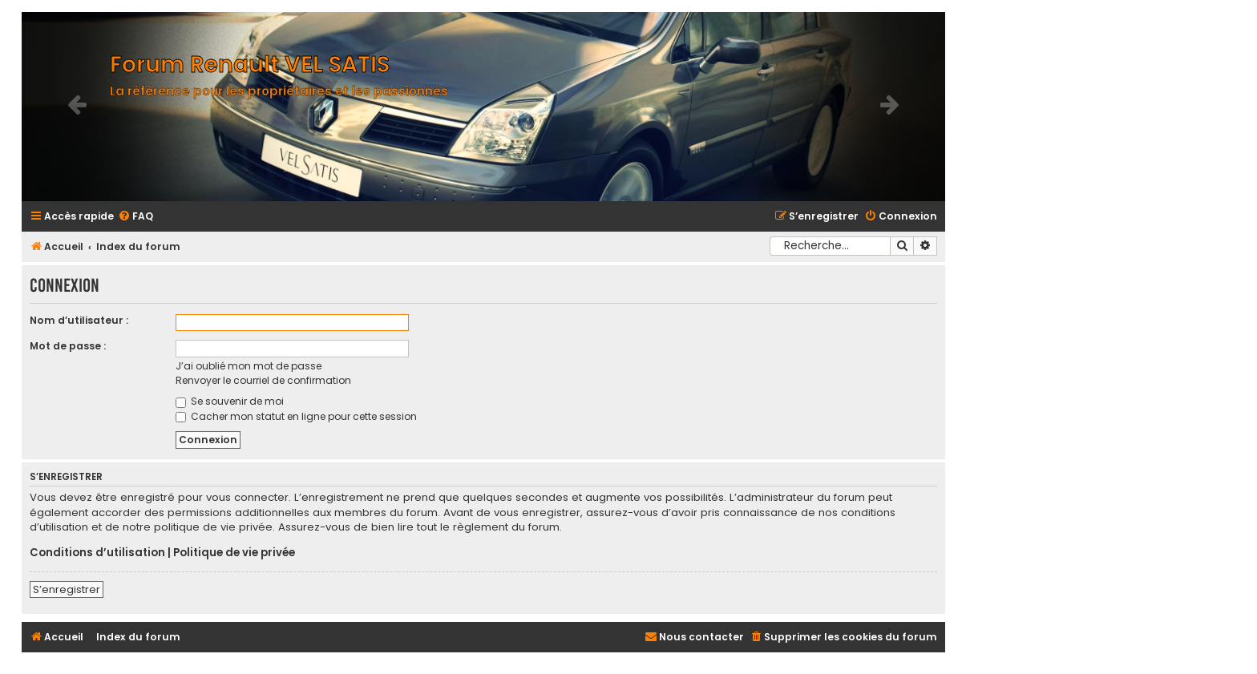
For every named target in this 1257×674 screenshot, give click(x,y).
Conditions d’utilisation (97, 553)
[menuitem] (135, 217)
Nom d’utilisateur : (79, 320)
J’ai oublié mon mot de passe (248, 366)
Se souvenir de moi (230, 401)
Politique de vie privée (234, 553)
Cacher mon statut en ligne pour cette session (296, 416)
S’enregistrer (66, 589)
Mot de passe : (68, 346)
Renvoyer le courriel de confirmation (263, 380)
